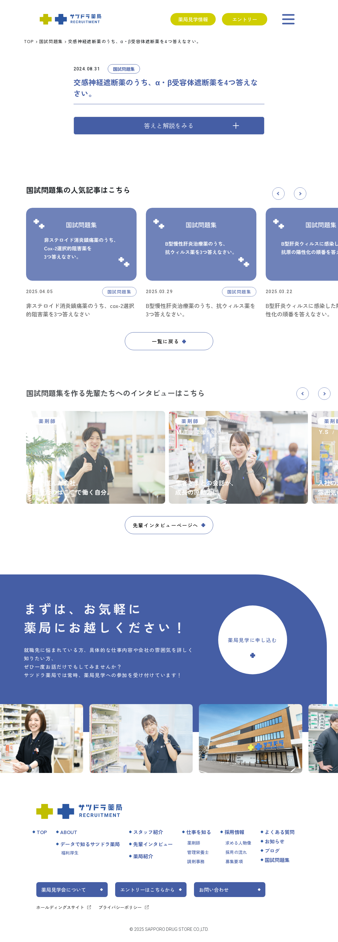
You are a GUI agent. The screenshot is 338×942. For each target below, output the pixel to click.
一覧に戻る (165, 341)
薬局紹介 (143, 856)
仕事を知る (198, 832)
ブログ (272, 850)
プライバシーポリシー (120, 907)
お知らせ (275, 841)
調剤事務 (196, 861)
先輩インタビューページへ (165, 525)
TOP (29, 41)
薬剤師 (193, 843)
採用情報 (234, 832)
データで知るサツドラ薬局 (90, 844)
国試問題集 (51, 41)
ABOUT (68, 832)
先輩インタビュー (153, 844)
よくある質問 (280, 832)
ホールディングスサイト (60, 907)
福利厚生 (70, 853)
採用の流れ (236, 852)
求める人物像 (238, 843)
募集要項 (234, 861)
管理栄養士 (198, 852)
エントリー (244, 19)
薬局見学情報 (193, 19)
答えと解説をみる (169, 125)
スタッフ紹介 (148, 832)
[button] (278, 193)
